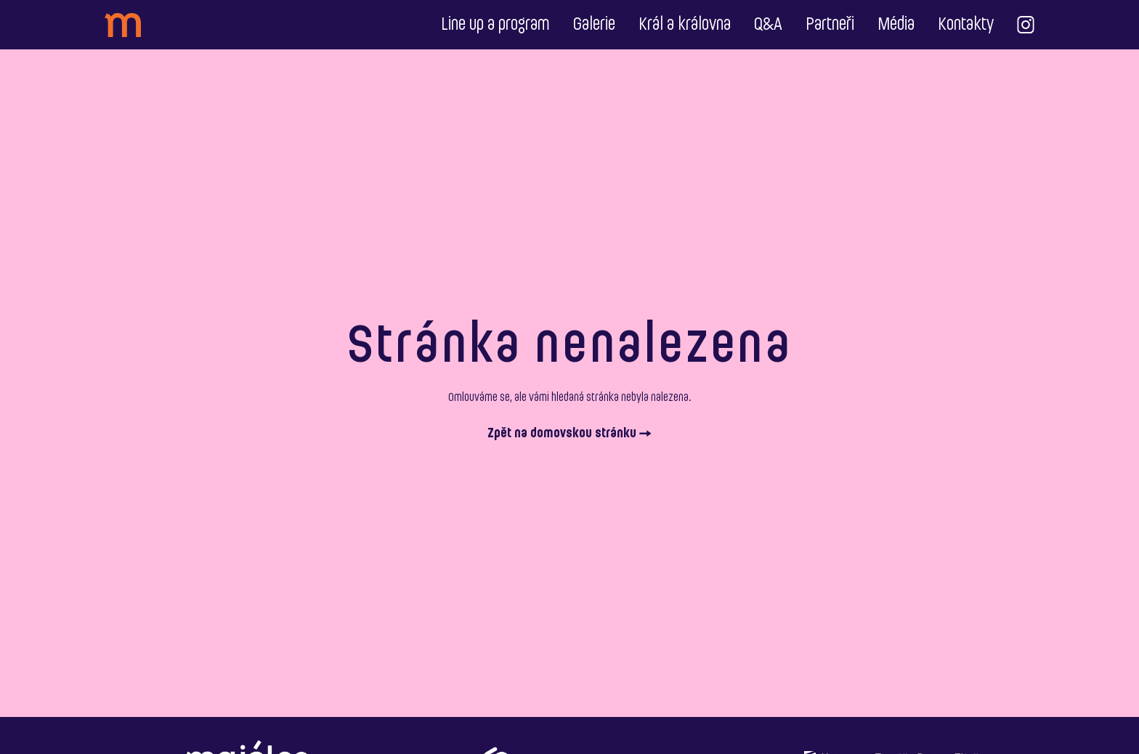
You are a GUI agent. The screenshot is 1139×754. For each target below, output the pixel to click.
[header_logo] (123, 25)
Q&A (768, 24)
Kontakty (966, 24)
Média (896, 24)
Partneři (830, 24)
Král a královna (685, 24)
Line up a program (495, 24)
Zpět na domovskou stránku (569, 433)
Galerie (594, 24)
